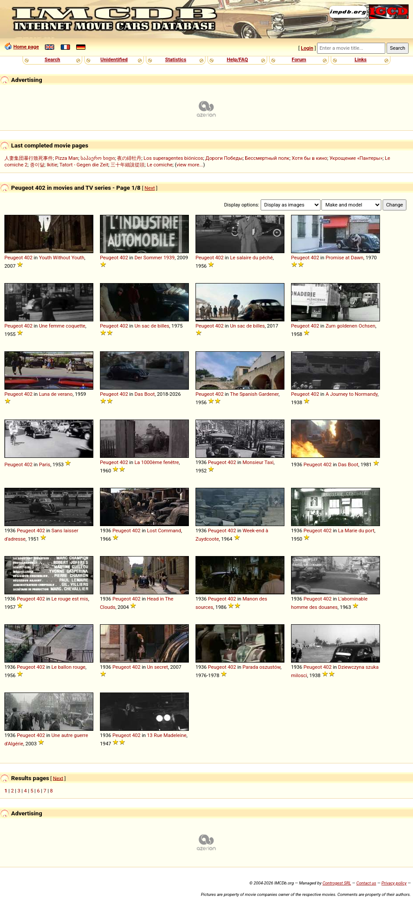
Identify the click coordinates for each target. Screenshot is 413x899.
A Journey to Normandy (351, 394)
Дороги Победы (224, 158)
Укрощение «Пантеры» (355, 158)
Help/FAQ (237, 59)
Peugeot (13, 257)
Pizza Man (66, 158)
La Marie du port (356, 530)
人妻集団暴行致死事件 (28, 158)
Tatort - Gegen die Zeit (83, 165)
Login (307, 48)
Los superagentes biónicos (173, 158)
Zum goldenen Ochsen (350, 326)
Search (52, 59)
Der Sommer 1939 (154, 257)
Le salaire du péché (251, 257)
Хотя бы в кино (309, 158)
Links (360, 59)
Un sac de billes (151, 326)
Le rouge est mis (70, 599)
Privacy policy (393, 883)
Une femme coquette (62, 326)
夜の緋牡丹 (129, 158)
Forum (299, 59)
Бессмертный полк (267, 158)
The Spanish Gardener (254, 394)
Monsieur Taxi (258, 462)
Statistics (175, 59)
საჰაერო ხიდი (98, 158)
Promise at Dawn (344, 257)
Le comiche (160, 165)
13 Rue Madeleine (167, 735)
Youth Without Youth (61, 257)
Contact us (366, 883)
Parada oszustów (261, 667)
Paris (44, 464)
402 (28, 257)
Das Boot (144, 394)
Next (149, 188)
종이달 (37, 165)
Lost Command (164, 530)
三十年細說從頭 (127, 165)
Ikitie (52, 165)
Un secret (157, 667)
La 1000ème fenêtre (156, 462)
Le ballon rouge (68, 667)
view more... (190, 165)
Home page (26, 47)
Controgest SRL (336, 883)
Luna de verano (55, 394)
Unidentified (114, 59)
